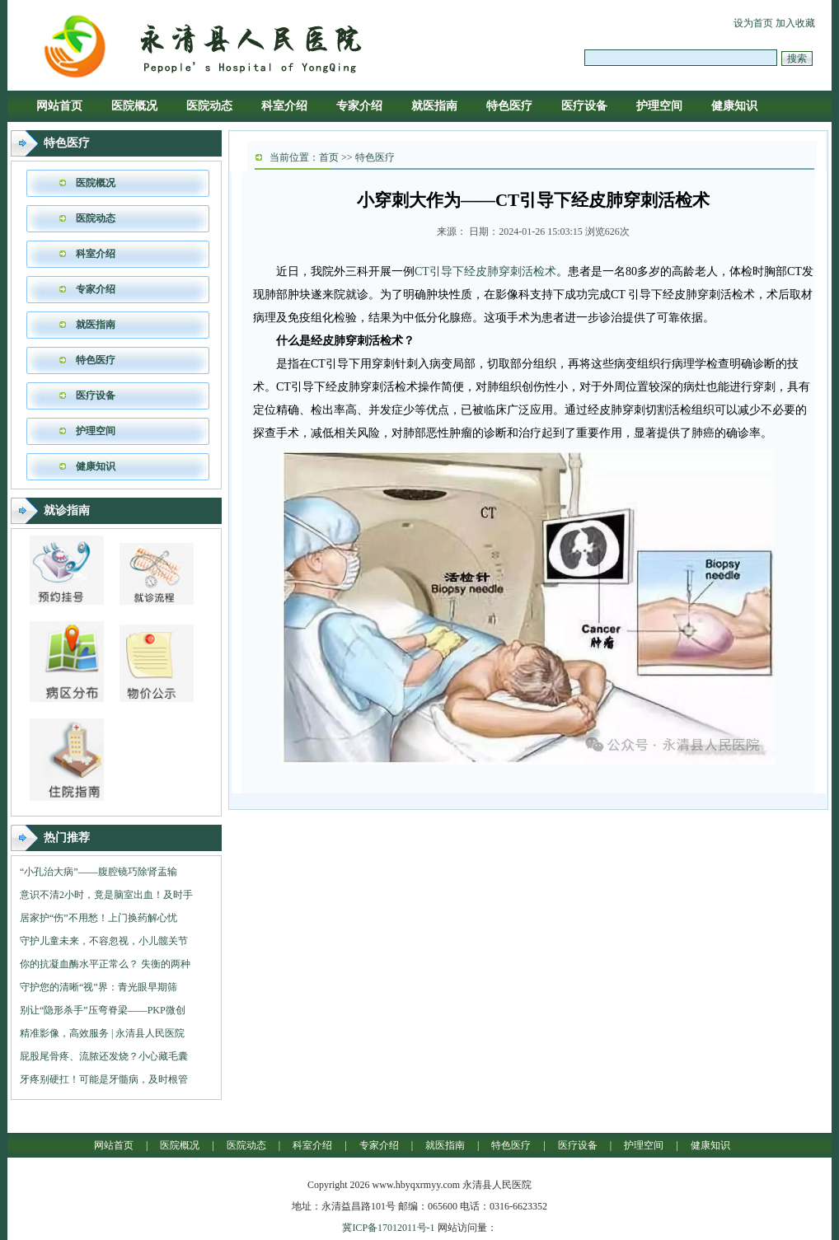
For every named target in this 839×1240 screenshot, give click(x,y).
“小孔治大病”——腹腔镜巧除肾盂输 (98, 871)
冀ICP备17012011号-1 (388, 1227)
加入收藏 (795, 23)
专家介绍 (359, 106)
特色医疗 (509, 106)
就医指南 (434, 106)
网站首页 (59, 106)
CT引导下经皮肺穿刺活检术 (485, 271)
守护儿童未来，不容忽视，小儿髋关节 (104, 941)
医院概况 (134, 106)
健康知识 (734, 106)
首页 (329, 157)
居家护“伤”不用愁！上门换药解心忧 (98, 918)
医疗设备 (584, 106)
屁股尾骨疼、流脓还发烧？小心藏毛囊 (104, 1056)
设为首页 (753, 23)
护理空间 (659, 106)
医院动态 (209, 106)
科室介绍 (284, 106)
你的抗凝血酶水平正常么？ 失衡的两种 (105, 964)
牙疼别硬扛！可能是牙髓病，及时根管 (104, 1079)
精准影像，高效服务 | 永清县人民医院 (102, 1033)
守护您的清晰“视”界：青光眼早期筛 (98, 987)
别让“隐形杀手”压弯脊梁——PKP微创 (102, 1010)
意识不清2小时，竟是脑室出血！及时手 (106, 895)
